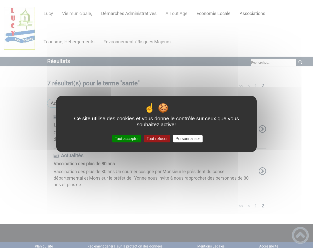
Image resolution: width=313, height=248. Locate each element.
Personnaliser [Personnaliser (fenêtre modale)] (188, 139)
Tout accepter (127, 139)
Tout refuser (157, 139)
